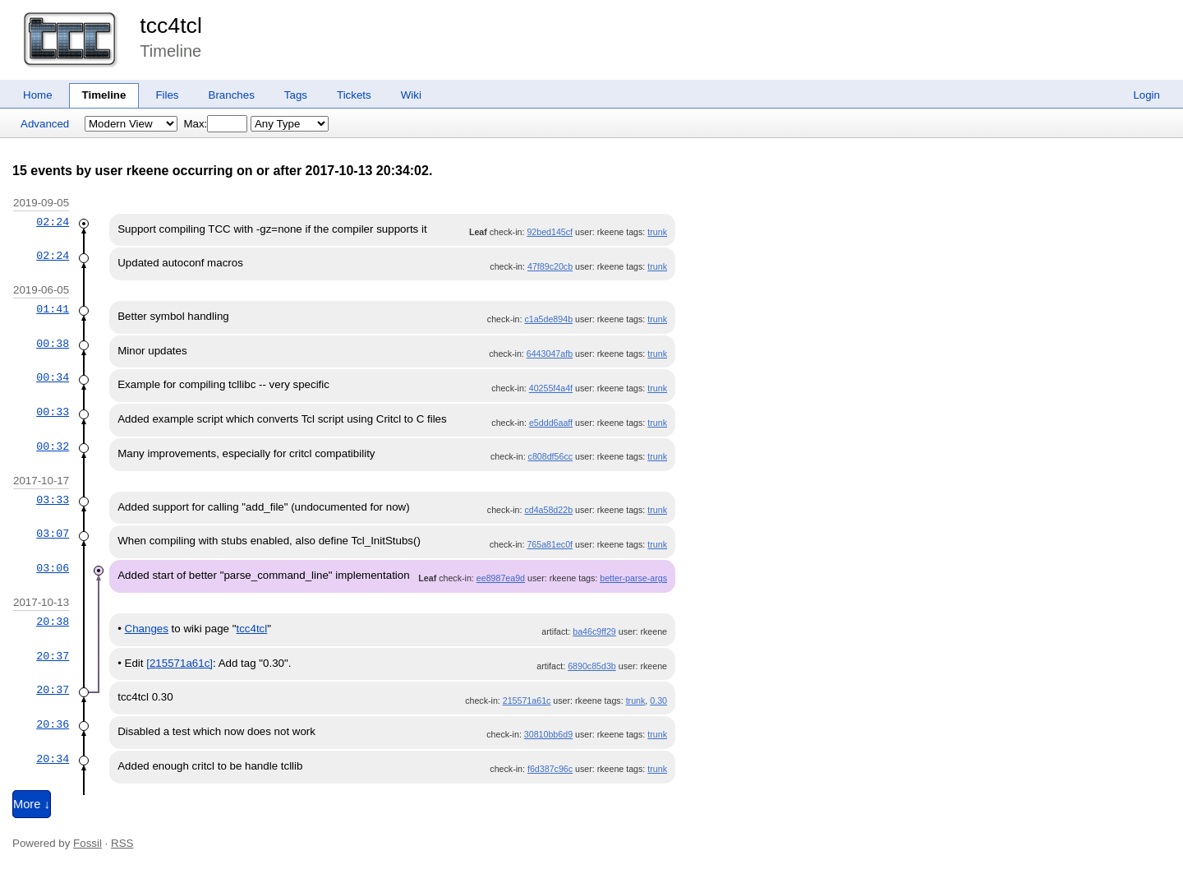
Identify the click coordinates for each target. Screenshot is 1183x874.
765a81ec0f (550, 544)
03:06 (52, 568)
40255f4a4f (551, 388)
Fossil (87, 843)
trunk (657, 232)
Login (1146, 95)
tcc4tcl (171, 25)
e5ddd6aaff (551, 423)
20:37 (52, 656)
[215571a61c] (179, 663)
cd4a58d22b (548, 510)
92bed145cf (550, 232)
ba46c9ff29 (594, 631)
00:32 (52, 446)
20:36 (52, 724)
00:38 (52, 343)
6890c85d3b (592, 666)
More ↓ (31, 804)
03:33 (52, 499)
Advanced (45, 124)
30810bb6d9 (548, 734)
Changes (146, 628)
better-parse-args (633, 578)
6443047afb (550, 353)
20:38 (52, 621)
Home (38, 95)
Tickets (354, 95)
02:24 (52, 222)
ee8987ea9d (500, 578)
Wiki (411, 95)
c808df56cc (550, 456)
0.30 (658, 700)
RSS (122, 843)
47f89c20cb (550, 266)
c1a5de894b (548, 319)
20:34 (52, 758)
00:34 (52, 377)
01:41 (52, 309)
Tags (295, 95)
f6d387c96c (550, 769)
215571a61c (527, 700)
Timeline (104, 95)
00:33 (52, 412)
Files (166, 95)
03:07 (52, 533)
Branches (232, 95)
